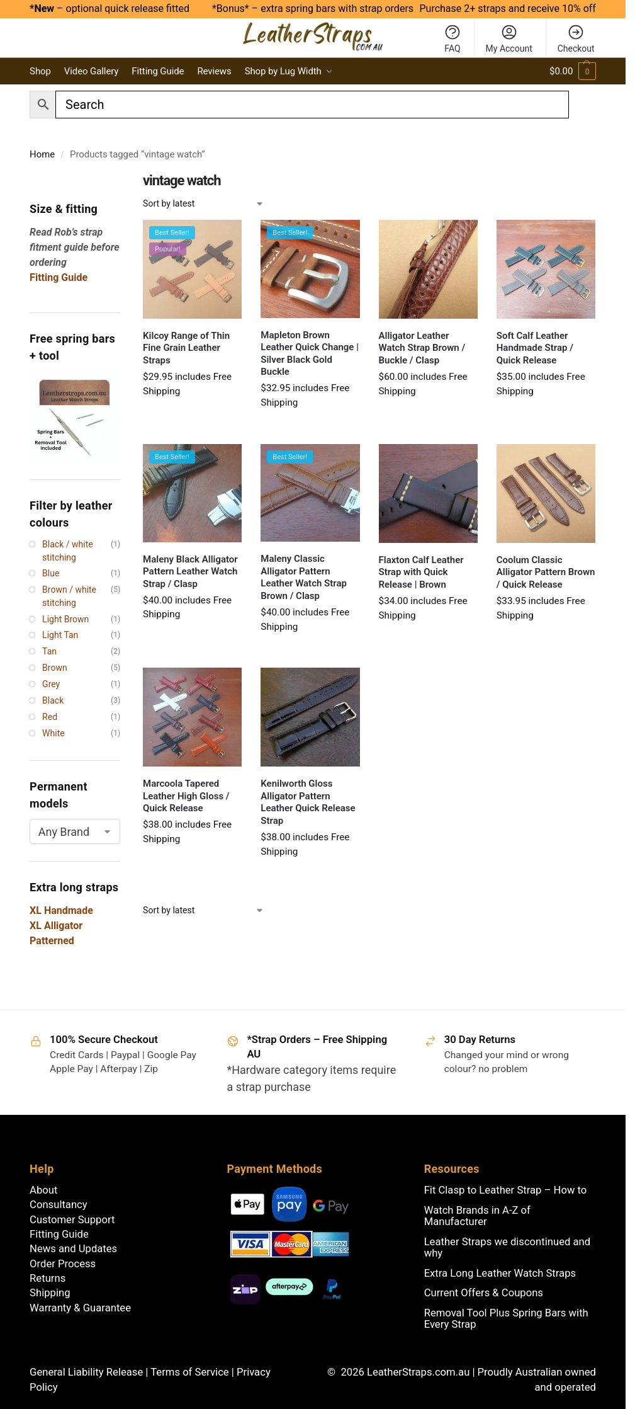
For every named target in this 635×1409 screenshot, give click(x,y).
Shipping (50, 1293)
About (43, 1190)
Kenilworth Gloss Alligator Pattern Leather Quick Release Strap (308, 802)
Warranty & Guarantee (80, 1308)
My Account (509, 38)
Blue (50, 573)
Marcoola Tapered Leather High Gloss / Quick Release (186, 796)
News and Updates (73, 1249)
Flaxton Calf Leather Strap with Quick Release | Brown (421, 572)
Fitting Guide (59, 1234)
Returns (47, 1278)
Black (53, 700)
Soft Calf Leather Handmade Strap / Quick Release (535, 348)
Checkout (576, 38)
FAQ (452, 38)
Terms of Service (191, 1372)
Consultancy (58, 1205)
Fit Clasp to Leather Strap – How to (505, 1190)
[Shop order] (203, 203)
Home (42, 154)
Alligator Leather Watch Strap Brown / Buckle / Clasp (422, 348)
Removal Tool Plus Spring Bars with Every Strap (506, 1318)
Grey (51, 684)
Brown (54, 668)
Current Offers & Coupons (483, 1293)
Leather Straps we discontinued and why (507, 1247)
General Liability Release (87, 1372)
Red (49, 717)
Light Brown (65, 619)
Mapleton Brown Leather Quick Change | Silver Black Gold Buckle (310, 353)
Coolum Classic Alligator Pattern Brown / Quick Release (546, 572)
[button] (572, 71)
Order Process (63, 1264)
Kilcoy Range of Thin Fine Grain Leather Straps (186, 348)
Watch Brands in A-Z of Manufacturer (477, 1216)
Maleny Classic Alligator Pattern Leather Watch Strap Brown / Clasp (304, 577)
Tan (49, 651)
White (53, 733)
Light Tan (60, 635)
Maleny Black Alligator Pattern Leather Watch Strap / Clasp (190, 572)
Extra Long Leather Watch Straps (500, 1273)
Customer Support (72, 1220)
